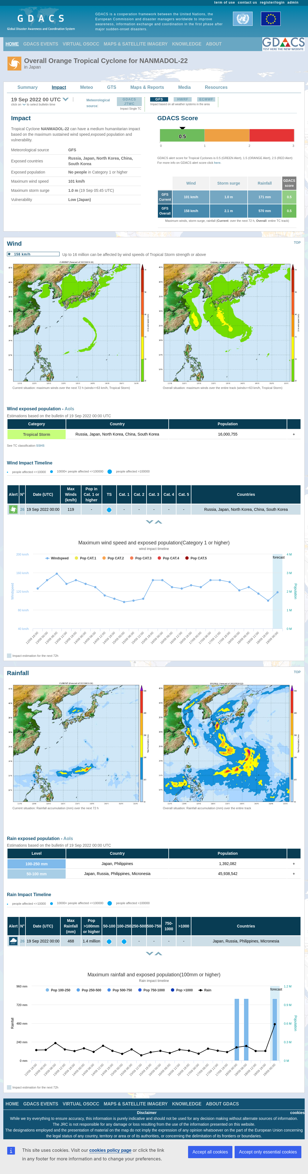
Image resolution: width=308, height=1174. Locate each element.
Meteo (86, 87)
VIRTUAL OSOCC (81, 44)
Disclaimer (147, 1112)
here (217, 162)
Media (184, 87)
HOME (12, 44)
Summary (27, 87)
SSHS (40, 445)
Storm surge (228, 183)
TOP (297, 243)
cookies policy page (110, 1150)
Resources (216, 87)
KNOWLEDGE (187, 44)
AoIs (69, 408)
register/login (272, 2)
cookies (297, 1112)
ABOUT (214, 44)
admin (293, 2)
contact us (247, 2)
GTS (111, 87)
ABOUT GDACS (222, 1104)
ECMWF (206, 99)
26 (22, 509)
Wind (191, 183)
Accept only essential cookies (268, 1152)
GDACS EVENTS (40, 44)
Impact (59, 87)
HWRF (182, 99)
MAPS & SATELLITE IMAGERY (136, 44)
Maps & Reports (147, 87)
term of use (224, 2)
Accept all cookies (210, 1152)
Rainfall (265, 183)
